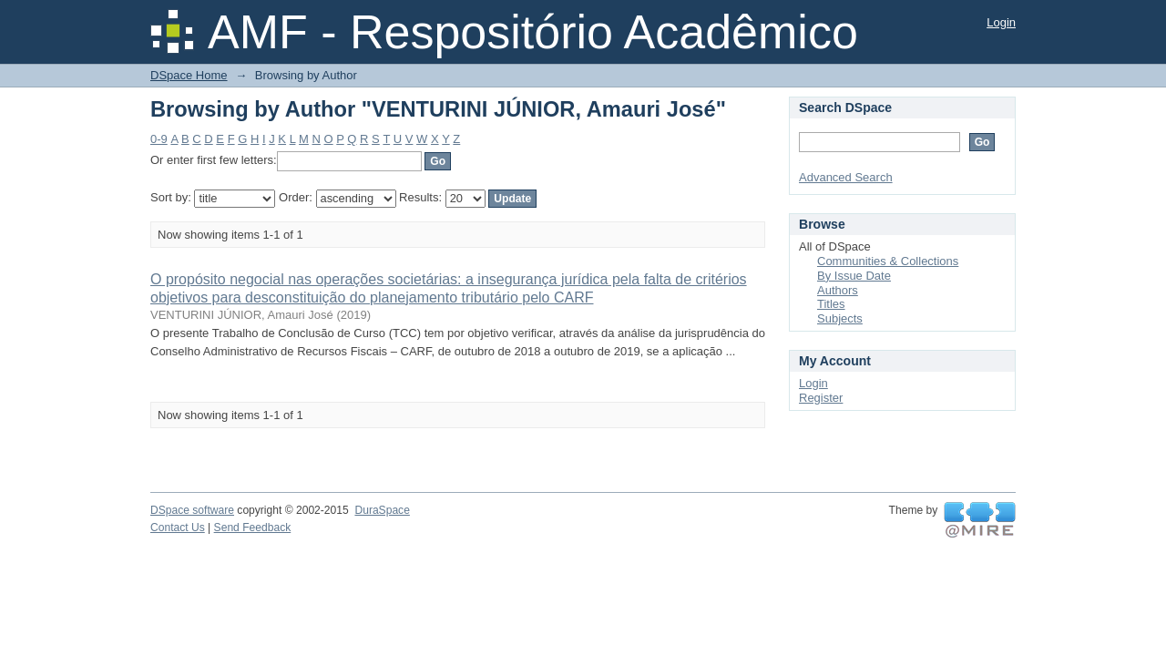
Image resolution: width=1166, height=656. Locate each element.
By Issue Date (854, 275)
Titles (831, 304)
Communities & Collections (887, 261)
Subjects (840, 318)
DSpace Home (189, 75)
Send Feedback (253, 527)
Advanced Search (846, 177)
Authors (837, 290)
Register (821, 398)
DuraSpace (381, 510)
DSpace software (192, 510)
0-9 (159, 139)
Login (1001, 22)
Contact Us (177, 527)
